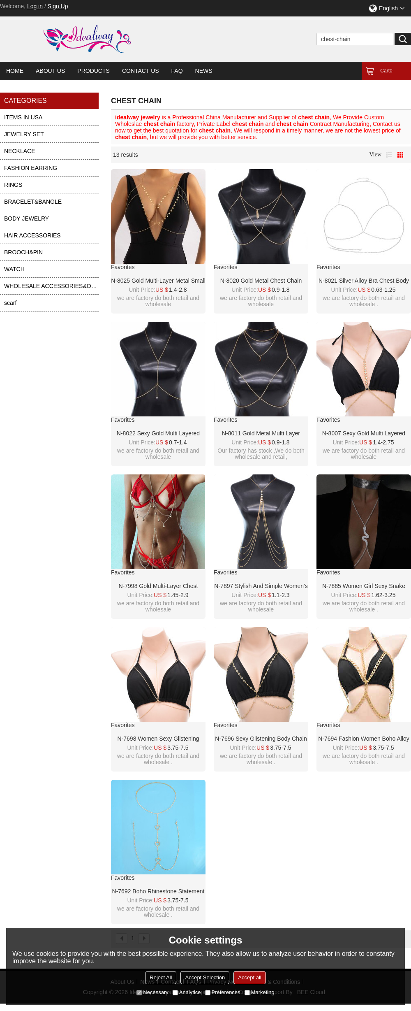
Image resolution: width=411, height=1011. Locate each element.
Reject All (161, 977)
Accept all (249, 977)
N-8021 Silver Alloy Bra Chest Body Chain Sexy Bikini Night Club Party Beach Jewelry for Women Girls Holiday (364, 281)
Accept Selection (205, 977)
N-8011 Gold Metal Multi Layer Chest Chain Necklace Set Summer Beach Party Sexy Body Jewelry (261, 433)
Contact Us (140, 70)
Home (14, 70)
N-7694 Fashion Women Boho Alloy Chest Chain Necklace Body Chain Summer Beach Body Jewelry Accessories (363, 739)
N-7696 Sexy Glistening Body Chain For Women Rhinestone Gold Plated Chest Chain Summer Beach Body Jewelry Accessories (261, 739)
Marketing (260, 992)
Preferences (222, 992)
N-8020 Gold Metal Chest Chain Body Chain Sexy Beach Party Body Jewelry (261, 281)
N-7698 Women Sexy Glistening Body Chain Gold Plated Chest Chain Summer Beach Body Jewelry (158, 739)
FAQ (177, 70)
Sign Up (58, 6)
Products (93, 70)
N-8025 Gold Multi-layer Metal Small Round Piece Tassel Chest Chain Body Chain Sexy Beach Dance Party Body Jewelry (158, 281)
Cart (386, 71)
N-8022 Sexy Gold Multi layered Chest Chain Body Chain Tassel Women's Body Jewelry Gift (158, 433)
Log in (35, 6)
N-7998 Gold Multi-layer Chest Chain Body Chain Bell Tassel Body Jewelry (158, 586)
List (389, 155)
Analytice (187, 992)
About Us (50, 70)
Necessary (152, 992)
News (203, 70)
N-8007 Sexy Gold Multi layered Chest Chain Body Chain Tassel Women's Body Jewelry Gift (363, 433)
